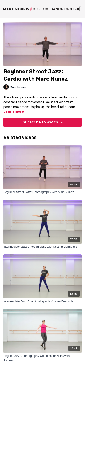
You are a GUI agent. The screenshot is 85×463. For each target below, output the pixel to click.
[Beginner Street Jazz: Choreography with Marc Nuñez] (42, 192)
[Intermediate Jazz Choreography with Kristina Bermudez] (42, 246)
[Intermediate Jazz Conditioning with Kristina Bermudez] (42, 301)
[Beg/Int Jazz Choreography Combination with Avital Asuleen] (42, 358)
